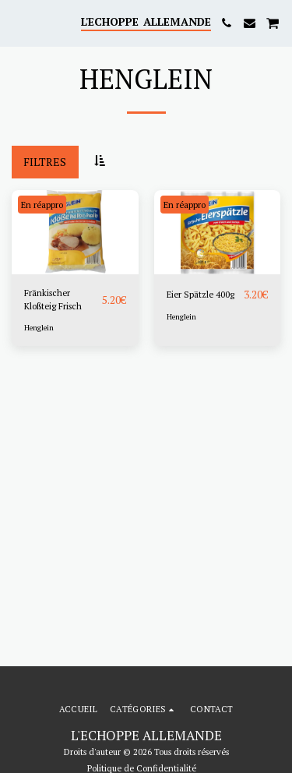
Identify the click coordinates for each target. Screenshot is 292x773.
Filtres (44, 161)
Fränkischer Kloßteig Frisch (53, 299)
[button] (17, 22)
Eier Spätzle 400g (200, 294)
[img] (75, 232)
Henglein (39, 328)
